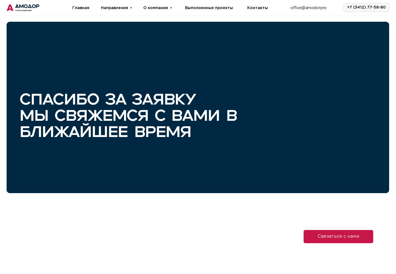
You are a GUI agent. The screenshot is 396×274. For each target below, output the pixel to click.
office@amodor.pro (308, 8)
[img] (23, 8)
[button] (338, 236)
